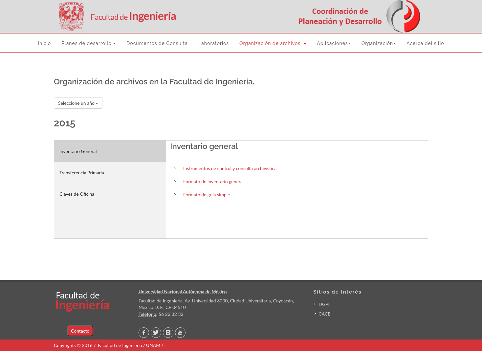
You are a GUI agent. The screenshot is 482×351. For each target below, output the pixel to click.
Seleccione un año (78, 103)
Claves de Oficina (76, 194)
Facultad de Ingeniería (120, 345)
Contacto (80, 331)
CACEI (325, 314)
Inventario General (78, 151)
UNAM (153, 345)
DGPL (324, 304)
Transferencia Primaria (81, 172)
